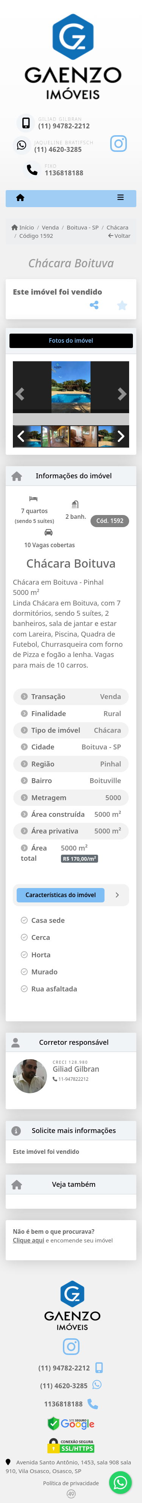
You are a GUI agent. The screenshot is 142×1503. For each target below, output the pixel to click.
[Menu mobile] (20, 198)
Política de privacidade (71, 1483)
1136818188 (64, 173)
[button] (21, 394)
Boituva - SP (82, 227)
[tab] (37, 341)
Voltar (119, 235)
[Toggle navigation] (121, 198)
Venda (50, 227)
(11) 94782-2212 (64, 126)
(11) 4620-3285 (58, 149)
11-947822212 (71, 1079)
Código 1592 (36, 235)
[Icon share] (118, 143)
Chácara (118, 227)
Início (22, 227)
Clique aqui (28, 1240)
